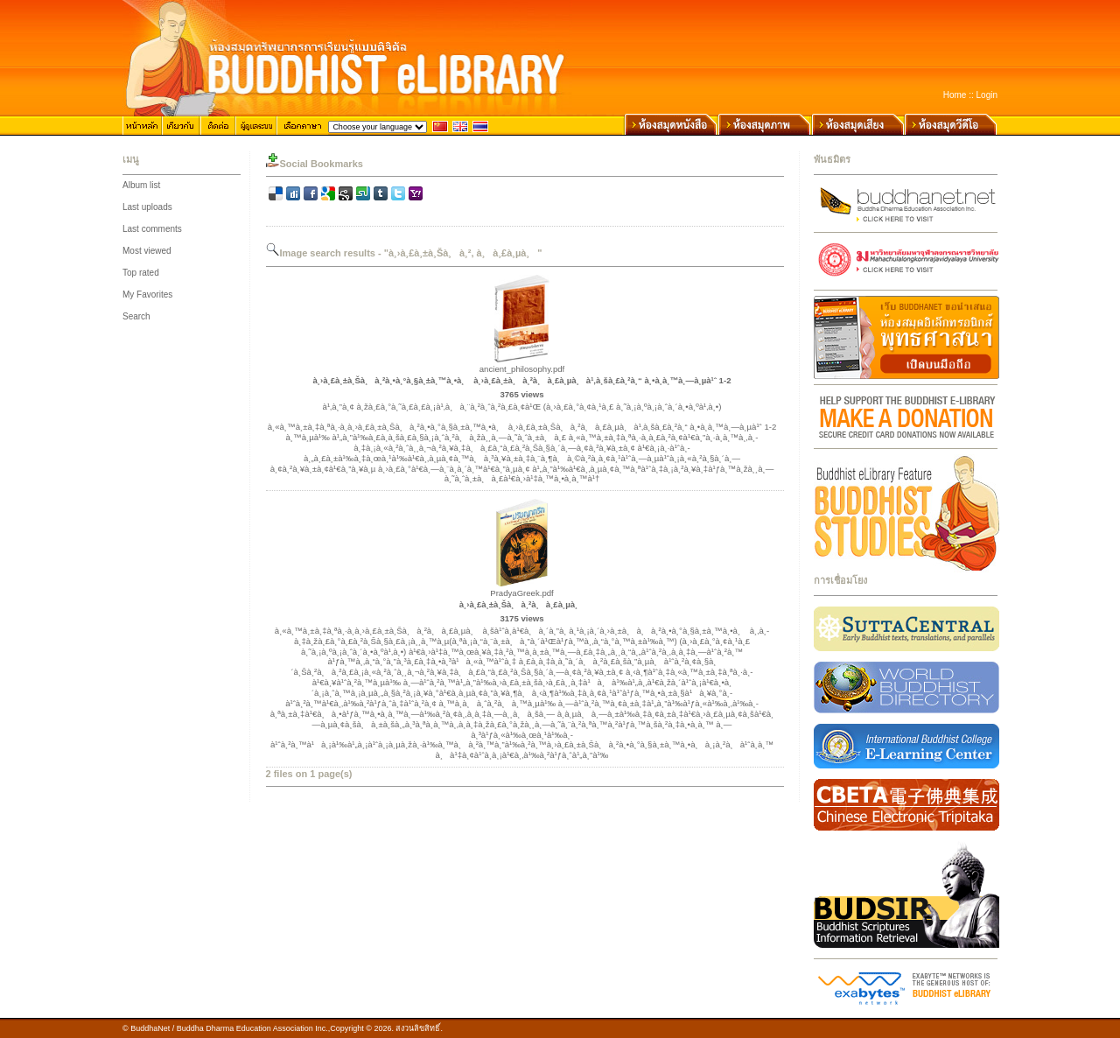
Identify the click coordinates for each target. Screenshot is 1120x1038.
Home (955, 95)
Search (136, 316)
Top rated (140, 272)
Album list (141, 185)
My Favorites (147, 294)
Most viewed (147, 251)
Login (987, 95)
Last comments (152, 229)
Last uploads (147, 207)
